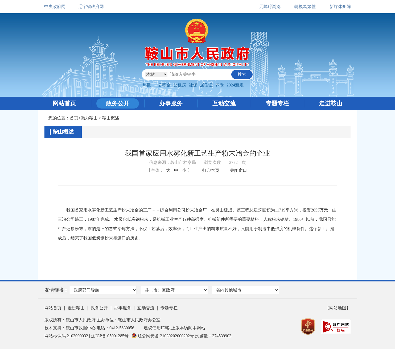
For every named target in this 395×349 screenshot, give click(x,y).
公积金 (164, 85)
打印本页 (210, 170)
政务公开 (117, 103)
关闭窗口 (238, 170)
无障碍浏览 (270, 6)
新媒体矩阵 (340, 6)
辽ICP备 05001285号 (110, 336)
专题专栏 (277, 103)
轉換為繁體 (305, 6)
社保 (193, 85)
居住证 (206, 85)
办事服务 (171, 103)
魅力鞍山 (89, 118)
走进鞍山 (330, 103)
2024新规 (235, 85)
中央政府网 (54, 6)
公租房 (179, 85)
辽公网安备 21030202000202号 (163, 336)
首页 (74, 118)
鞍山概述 (110, 118)
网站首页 (64, 103)
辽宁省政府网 (91, 6)
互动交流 (224, 103)
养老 (219, 85)
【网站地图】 (338, 308)
